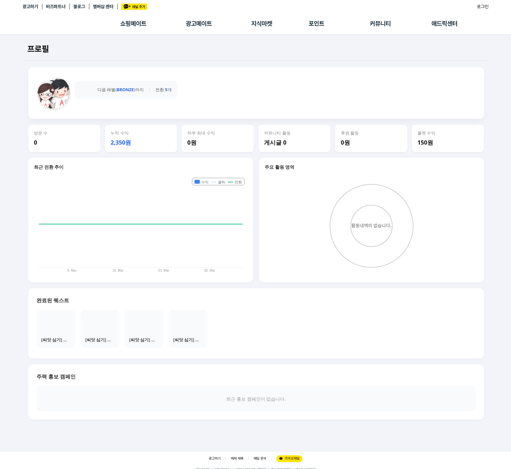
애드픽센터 (444, 23)
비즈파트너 (56, 6)
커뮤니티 (380, 23)
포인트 (316, 23)
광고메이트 (199, 23)
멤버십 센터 (103, 6)
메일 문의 (260, 458)
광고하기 (30, 6)
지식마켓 (261, 23)
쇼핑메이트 (133, 23)
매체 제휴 (237, 458)
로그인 (483, 6)
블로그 (79, 6)
